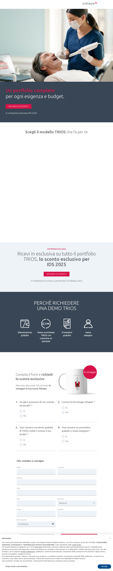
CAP (18, 499)
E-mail (19, 509)
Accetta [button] (104, 566)
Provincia (60, 499)
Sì (24, 411)
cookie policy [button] (76, 545)
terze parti (38, 547)
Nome (19, 467)
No (24, 416)
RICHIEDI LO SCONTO (19, 106)
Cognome (60, 467)
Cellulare (60, 509)
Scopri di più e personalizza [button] (16, 566)
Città (18, 488)
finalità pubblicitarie (28, 552)
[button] (110, 538)
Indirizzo (19, 478)
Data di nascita (22, 520)
